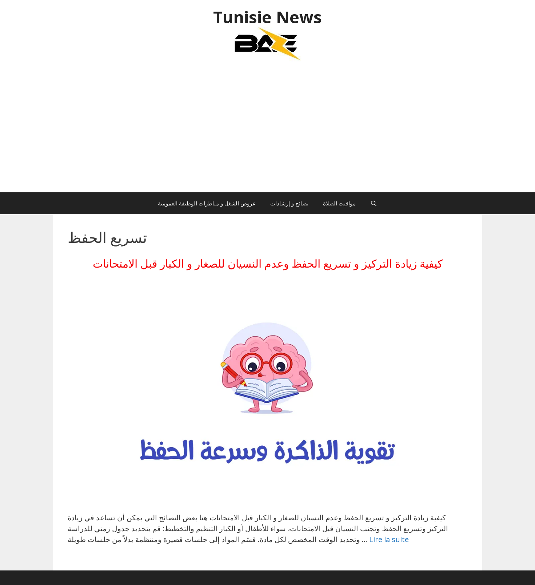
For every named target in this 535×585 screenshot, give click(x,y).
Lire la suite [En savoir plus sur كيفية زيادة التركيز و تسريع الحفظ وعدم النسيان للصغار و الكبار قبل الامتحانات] (389, 539)
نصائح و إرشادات (289, 203)
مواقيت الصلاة (339, 203)
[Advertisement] (267, 130)
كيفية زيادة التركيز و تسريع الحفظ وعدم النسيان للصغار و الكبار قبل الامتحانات (268, 263)
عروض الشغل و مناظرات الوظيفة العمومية (207, 203)
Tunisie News (267, 17)
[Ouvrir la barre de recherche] (373, 203)
